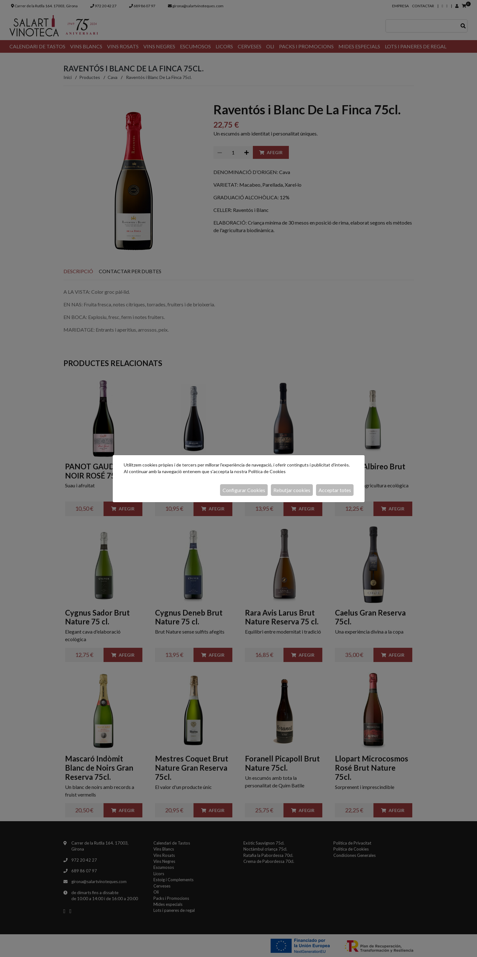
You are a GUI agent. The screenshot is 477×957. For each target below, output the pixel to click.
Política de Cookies (267, 471)
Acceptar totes (335, 490)
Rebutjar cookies (291, 490)
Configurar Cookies (244, 490)
